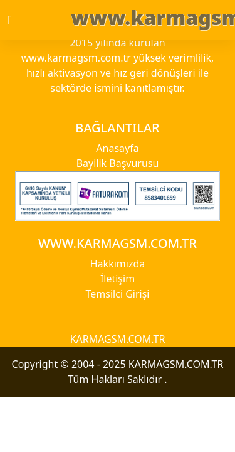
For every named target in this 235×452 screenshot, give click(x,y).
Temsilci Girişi (118, 294)
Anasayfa (117, 148)
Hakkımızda (117, 264)
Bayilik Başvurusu (117, 163)
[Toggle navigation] (21, 20)
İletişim (117, 279)
